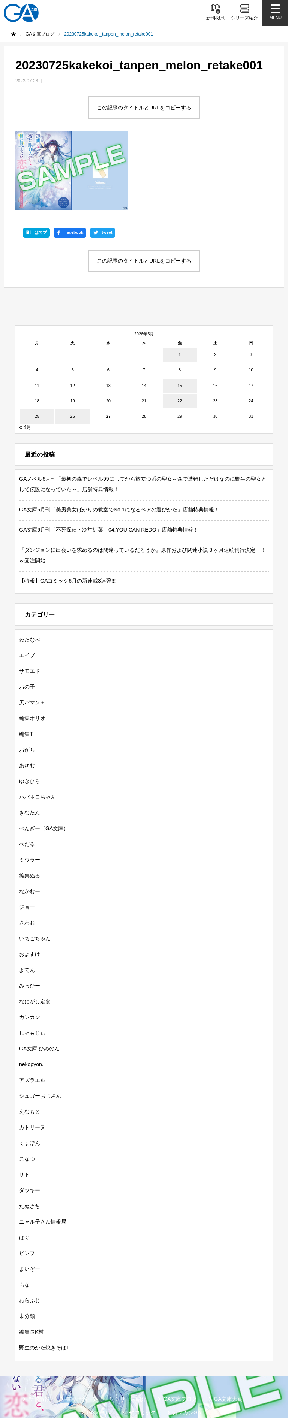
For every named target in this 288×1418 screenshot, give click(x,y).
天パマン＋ (32, 633)
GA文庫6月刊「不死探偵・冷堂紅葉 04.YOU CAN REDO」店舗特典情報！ (108, 460)
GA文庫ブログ (180, 1330)
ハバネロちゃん (37, 728)
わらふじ (29, 1231)
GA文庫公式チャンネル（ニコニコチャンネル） (92, 1382)
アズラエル (32, 1011)
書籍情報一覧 (82, 1330)
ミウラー (29, 790)
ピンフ (27, 1184)
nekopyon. (31, 995)
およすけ (29, 885)
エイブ (27, 586)
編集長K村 (31, 1263)
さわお (27, 853)
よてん (27, 901)
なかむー (29, 822)
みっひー (29, 916)
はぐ (24, 1168)
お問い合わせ (219, 1382)
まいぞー (29, 1200)
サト (24, 1105)
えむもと (29, 1042)
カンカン (29, 948)
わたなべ (29, 570)
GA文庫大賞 (228, 1330)
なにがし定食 (35, 932)
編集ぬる (29, 806)
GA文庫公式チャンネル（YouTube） (166, 1370)
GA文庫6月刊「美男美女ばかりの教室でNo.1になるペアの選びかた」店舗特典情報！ (119, 440)
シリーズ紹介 (130, 1330)
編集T (26, 665)
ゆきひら (29, 712)
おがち (27, 680)
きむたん (29, 743)
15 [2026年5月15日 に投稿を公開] (179, 316)
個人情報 (176, 1382)
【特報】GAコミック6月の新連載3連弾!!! (67, 511)
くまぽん (29, 1074)
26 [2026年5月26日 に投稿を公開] (72, 347)
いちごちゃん (35, 869)
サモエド (29, 602)
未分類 (27, 1247)
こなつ (27, 1089)
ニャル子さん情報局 (42, 1152)
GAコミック (141, 1343)
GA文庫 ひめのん (39, 979)
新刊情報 (39, 1330)
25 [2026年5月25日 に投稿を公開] (36, 347)
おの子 (27, 617)
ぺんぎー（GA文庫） (44, 759)
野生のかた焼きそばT (44, 1278)
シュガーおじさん (40, 1027)
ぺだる (27, 775)
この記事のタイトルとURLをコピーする (144, 108)
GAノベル (98, 1343)
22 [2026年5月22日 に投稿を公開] (179, 331)
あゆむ (27, 696)
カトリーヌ (32, 1058)
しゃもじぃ (32, 964)
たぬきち (29, 1137)
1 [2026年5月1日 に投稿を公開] (179, 285)
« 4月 (25, 358)
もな (24, 1215)
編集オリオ (32, 649)
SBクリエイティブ (84, 1370)
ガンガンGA (186, 1343)
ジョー (27, 838)
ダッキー (29, 1121)
